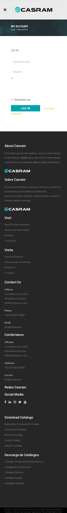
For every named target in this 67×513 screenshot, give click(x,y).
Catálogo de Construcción (18, 466)
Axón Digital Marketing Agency (48, 509)
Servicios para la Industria (17, 261)
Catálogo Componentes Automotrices (24, 461)
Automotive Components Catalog (22, 423)
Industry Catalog (13, 445)
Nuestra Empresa (14, 256)
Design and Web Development (18, 509)
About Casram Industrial (17, 224)
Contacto (9, 272)
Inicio (13, 29)
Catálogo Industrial (14, 483)
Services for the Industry (17, 229)
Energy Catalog (12, 440)
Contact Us (10, 240)
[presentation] (31, 88)
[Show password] (12, 78)
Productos (10, 267)
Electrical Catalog (13, 434)
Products (9, 235)
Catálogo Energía (13, 477)
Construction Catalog (15, 429)
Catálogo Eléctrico (14, 472)
